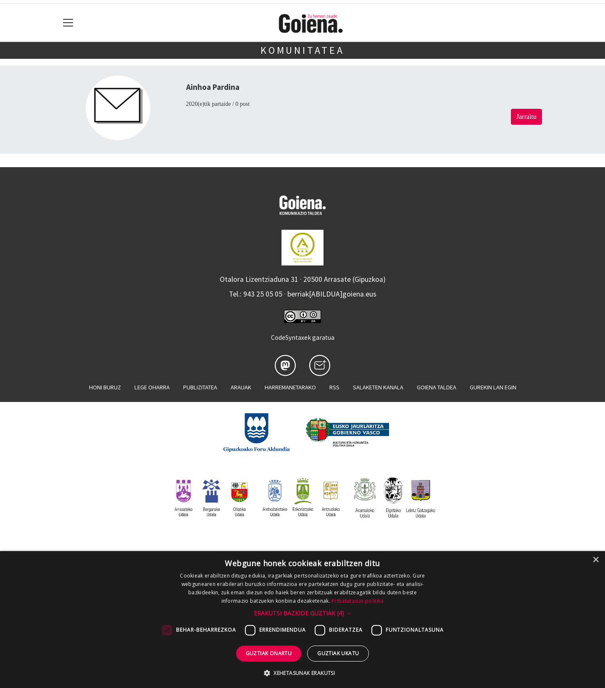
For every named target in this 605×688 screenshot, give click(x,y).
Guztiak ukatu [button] (338, 653)
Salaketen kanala (378, 387)
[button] (303, 613)
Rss (334, 387)
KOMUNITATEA (302, 50)
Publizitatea (200, 387)
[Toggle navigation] (68, 23)
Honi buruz (105, 387)
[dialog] (302, 619)
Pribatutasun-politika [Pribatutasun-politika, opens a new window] (357, 600)
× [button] (595, 560)
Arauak (241, 387)
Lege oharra (152, 387)
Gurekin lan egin (493, 387)
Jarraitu (526, 116)
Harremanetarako (290, 387)
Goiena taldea (436, 387)
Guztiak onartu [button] (269, 653)
